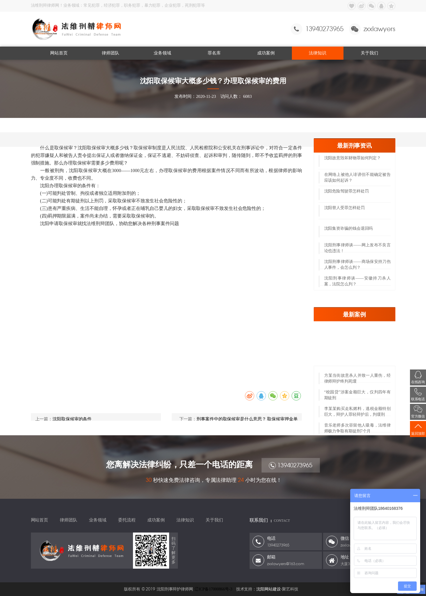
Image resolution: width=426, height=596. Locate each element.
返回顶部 (418, 429)
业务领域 (162, 53)
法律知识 (317, 53)
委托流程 (127, 520)
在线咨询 (418, 377)
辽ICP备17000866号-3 (213, 589)
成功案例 (266, 53)
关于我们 (369, 53)
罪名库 (214, 53)
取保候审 (103, 125)
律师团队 (110, 53)
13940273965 (290, 469)
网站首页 (59, 53)
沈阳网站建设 (268, 589)
